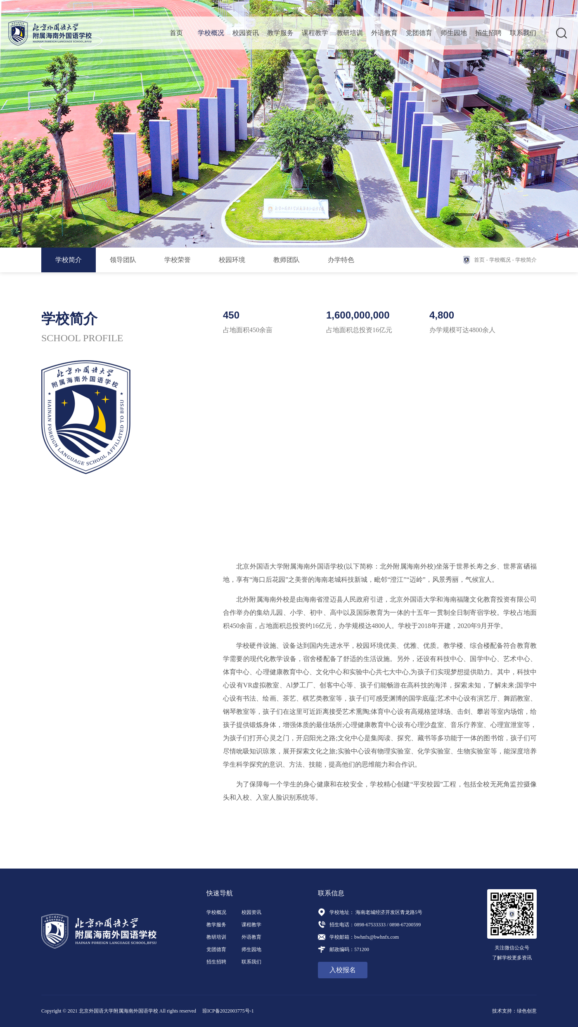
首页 (176, 32)
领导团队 (123, 259)
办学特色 (341, 259)
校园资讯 (245, 32)
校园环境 (232, 259)
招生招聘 (488, 32)
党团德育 (419, 32)
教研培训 (349, 32)
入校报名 (342, 969)
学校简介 (68, 259)
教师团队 (286, 259)
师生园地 (454, 32)
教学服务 (280, 32)
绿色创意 (527, 1011)
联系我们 (523, 32)
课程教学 (315, 32)
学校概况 (211, 32)
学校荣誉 (177, 259)
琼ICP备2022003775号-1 (228, 1011)
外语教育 (384, 32)
